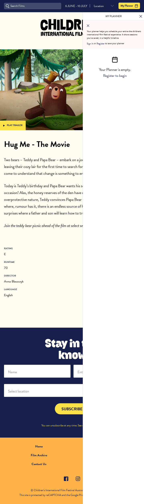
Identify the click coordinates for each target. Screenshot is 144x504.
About (105, 446)
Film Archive (39, 455)
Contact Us (39, 464)
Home (39, 446)
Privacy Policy (94, 425)
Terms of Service (108, 495)
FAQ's (105, 455)
